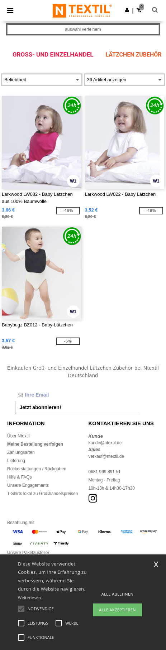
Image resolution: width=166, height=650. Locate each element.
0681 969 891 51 (105, 471)
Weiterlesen (29, 597)
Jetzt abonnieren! (40, 407)
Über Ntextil (18, 435)
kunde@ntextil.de (105, 442)
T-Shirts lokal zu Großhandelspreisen (42, 493)
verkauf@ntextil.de (106, 456)
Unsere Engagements (28, 485)
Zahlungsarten (21, 452)
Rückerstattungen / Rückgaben (36, 468)
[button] (127, 10)
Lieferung (16, 460)
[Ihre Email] (78, 394)
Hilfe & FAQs (19, 477)
